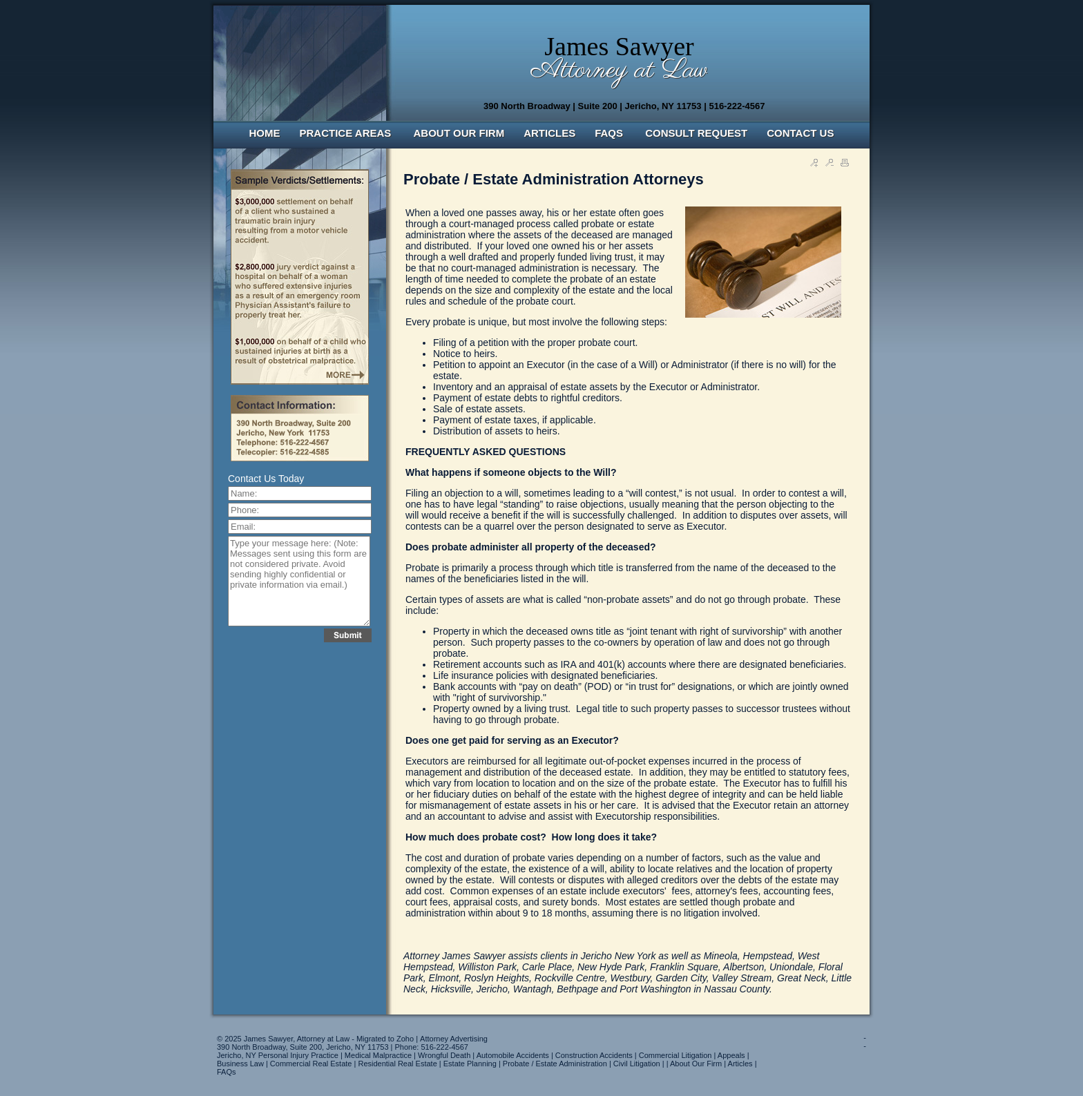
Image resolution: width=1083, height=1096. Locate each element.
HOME (264, 133)
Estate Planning (470, 1063)
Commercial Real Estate (311, 1063)
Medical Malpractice (378, 1055)
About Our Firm (696, 1063)
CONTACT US (800, 133)
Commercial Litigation (675, 1055)
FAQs (226, 1072)
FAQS (610, 133)
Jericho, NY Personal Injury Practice (277, 1055)
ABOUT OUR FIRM (459, 133)
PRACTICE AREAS (347, 133)
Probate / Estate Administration (555, 1063)
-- (864, 1041)
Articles (740, 1063)
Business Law (240, 1063)
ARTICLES (549, 133)
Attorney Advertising (454, 1039)
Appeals (731, 1055)
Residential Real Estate (397, 1063)
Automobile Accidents (513, 1055)
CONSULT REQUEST (696, 133)
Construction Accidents (594, 1055)
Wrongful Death (444, 1055)
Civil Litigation (636, 1063)
